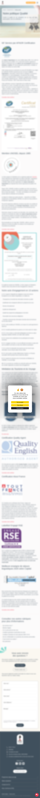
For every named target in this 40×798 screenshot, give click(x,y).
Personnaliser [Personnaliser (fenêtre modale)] (20, 408)
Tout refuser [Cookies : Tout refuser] (20, 405)
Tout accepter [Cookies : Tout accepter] (20, 402)
